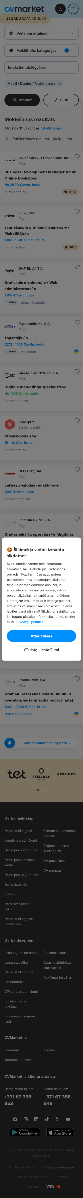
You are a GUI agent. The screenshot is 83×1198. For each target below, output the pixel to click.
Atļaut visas (41, 636)
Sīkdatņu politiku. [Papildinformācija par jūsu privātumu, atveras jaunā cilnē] (30, 621)
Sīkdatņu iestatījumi (41, 649)
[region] (41, 599)
